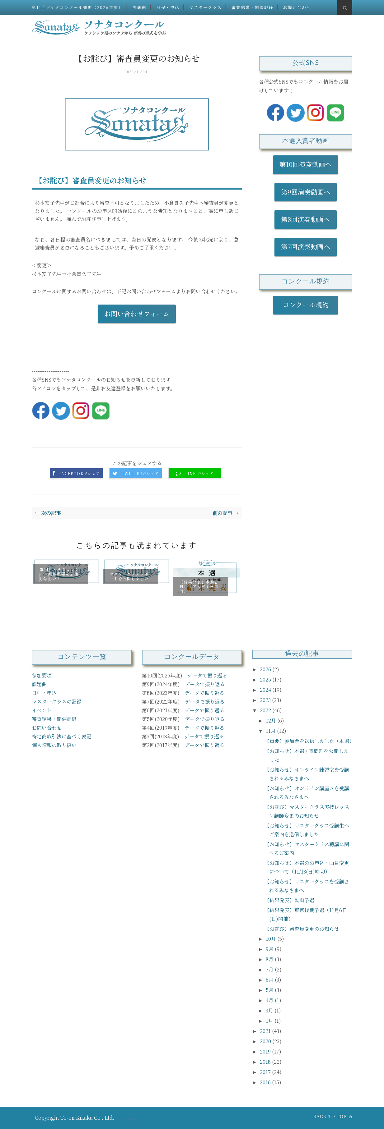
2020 (266, 1041)
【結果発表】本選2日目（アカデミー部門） (199, 586)
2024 (266, 689)
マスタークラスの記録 (57, 701)
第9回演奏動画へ (305, 191)
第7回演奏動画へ (305, 246)
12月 (271, 720)
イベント (42, 710)
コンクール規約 (309, 304)
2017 (266, 1072)
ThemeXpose (131, 1118)
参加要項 (42, 675)
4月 (270, 1000)
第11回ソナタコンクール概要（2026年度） (77, 7)
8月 (270, 959)
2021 (266, 1031)
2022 (266, 710)
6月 (270, 979)
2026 (266, 669)
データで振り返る (207, 675)
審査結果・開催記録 (253, 7)
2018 (266, 1061)
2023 (266, 700)
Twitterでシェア (140, 473)
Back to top (332, 1116)
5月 (270, 990)
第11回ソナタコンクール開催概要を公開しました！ (59, 574)
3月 (270, 1010)
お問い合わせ (297, 7)
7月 (270, 969)
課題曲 (140, 7)
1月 (270, 1020)
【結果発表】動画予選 (289, 900)
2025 (266, 679)
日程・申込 (168, 7)
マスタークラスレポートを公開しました (129, 576)
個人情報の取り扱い (54, 745)
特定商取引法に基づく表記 (61, 736)
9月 (270, 948)
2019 (266, 1051)
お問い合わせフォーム (136, 313)
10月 (271, 938)
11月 (271, 730)
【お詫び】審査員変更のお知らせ (302, 928)
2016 (266, 1082)
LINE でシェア (199, 473)
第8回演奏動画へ (305, 219)
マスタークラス (205, 7)
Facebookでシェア (79, 473)
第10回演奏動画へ (305, 164)
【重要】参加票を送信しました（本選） (309, 741)
